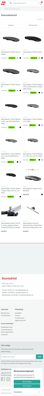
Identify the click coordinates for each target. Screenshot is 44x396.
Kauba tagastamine (7, 332)
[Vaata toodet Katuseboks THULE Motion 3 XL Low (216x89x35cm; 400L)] (11, 140)
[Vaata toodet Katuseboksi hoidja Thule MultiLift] (33, 175)
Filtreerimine (33, 25)
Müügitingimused (6, 327)
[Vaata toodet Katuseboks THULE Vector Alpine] (11, 39)
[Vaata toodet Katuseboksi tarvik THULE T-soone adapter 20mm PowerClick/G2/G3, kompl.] (11, 210)
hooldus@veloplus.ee (26, 295)
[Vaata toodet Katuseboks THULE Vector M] (11, 71)
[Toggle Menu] (4, 3)
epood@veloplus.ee (21, 290)
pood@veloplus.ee (22, 292)
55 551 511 (10, 290)
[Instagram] (8, 379)
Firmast (17, 315)
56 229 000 (14, 295)
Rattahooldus (5, 313)
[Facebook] (3, 379)
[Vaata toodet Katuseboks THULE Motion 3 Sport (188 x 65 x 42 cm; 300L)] (11, 175)
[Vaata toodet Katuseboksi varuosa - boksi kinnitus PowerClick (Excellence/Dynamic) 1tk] (33, 210)
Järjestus (11, 25)
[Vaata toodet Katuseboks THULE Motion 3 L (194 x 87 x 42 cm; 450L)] (33, 140)
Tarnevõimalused (6, 330)
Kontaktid (18, 313)
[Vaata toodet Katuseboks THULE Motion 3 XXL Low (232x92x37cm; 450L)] (11, 106)
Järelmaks (4, 335)
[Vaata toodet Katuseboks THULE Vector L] (33, 39)
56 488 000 (11, 292)
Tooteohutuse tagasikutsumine (20, 319)
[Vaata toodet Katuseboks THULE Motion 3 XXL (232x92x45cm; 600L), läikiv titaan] (33, 71)
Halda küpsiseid (6, 393)
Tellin (40, 357)
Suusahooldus (5, 315)
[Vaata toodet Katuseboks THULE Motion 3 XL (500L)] (33, 106)
